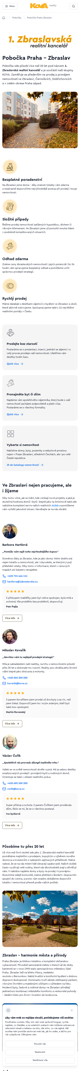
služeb (55, 505)
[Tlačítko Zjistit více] (15, 364)
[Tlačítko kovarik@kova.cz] (14, 683)
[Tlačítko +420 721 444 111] (15, 576)
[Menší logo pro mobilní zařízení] (43, 7)
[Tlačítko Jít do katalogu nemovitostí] (25, 465)
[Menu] (10, 6)
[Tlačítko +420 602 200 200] (15, 678)
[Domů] (3, 18)
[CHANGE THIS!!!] (72, 1010)
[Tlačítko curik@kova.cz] (13, 789)
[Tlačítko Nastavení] (40, 1052)
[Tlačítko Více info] (12, 618)
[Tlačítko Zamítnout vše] (40, 1060)
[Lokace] (16, 17)
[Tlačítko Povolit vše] (40, 1044)
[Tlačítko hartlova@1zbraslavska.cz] (20, 582)
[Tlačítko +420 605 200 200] (15, 783)
